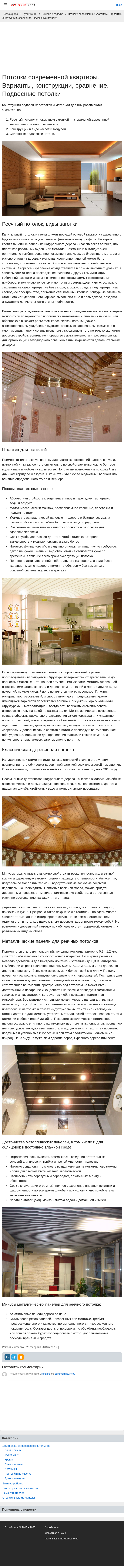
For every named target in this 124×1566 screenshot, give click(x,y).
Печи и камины (14, 1464)
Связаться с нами (55, 1533)
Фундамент (11, 1454)
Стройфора (52, 1527)
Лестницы (11, 1468)
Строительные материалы (18, 1497)
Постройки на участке (18, 1473)
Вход (119, 4)
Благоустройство (12, 1483)
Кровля (9, 1459)
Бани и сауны (13, 1450)
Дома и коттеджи (15, 1478)
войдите (45, 1374)
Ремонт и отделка (13, 1492)
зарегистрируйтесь (65, 1374)
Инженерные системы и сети (20, 1488)
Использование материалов (61, 1538)
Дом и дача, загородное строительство (26, 1445)
